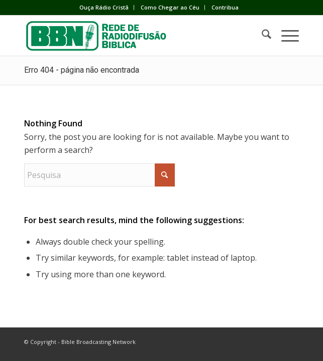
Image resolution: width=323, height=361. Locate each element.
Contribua (225, 7)
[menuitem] (104, 7)
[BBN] (134, 36)
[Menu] (285, 36)
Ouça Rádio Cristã (104, 7)
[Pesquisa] (261, 36)
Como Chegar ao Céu (170, 7)
